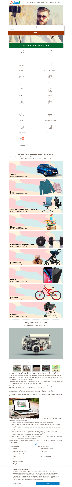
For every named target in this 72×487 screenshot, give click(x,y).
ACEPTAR (48, 484)
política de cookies (50, 474)
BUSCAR (35, 33)
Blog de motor (17, 464)
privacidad (15, 476)
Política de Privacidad (19, 454)
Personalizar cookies (18, 483)
